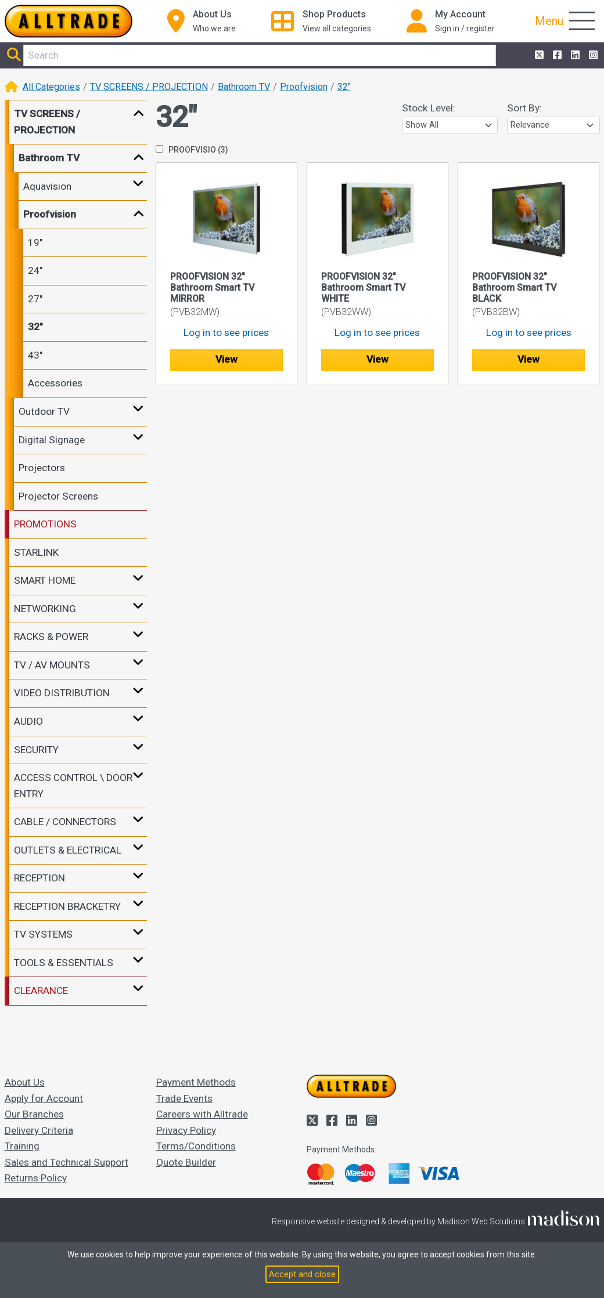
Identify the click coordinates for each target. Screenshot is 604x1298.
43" (35, 355)
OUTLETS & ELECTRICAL (67, 850)
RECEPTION (39, 878)
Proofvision (304, 86)
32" (344, 86)
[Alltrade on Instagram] (592, 56)
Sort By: (524, 108)
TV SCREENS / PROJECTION (149, 86)
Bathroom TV (244, 86)
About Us (25, 1082)
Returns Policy (36, 1178)
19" (35, 242)
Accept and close (302, 1274)
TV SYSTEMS (43, 934)
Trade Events (184, 1098)
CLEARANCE (41, 990)
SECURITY (36, 749)
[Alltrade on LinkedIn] (574, 56)
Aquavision (47, 186)
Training (22, 1146)
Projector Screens (58, 496)
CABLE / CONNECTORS (65, 821)
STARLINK (36, 552)
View (226, 359)
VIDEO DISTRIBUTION (62, 693)
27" (35, 299)
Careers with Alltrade (202, 1114)
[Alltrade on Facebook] (556, 56)
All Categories (51, 86)
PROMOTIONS (45, 524)
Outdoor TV (44, 411)
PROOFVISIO (192, 149)
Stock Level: (428, 108)
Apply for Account (44, 1098)
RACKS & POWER (51, 636)
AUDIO (28, 721)
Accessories (55, 383)
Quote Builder (186, 1162)
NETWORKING (45, 608)
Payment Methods (196, 1082)
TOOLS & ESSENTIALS (63, 962)
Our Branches (34, 1114)
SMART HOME (45, 580)
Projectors (42, 467)
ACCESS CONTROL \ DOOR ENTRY (73, 786)
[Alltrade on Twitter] (538, 56)
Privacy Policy (186, 1130)
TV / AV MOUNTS (52, 665)
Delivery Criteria (39, 1130)
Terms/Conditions (196, 1146)
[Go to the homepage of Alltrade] (68, 21)
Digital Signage (52, 440)
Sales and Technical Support (66, 1162)
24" (35, 270)
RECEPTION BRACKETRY (67, 906)
